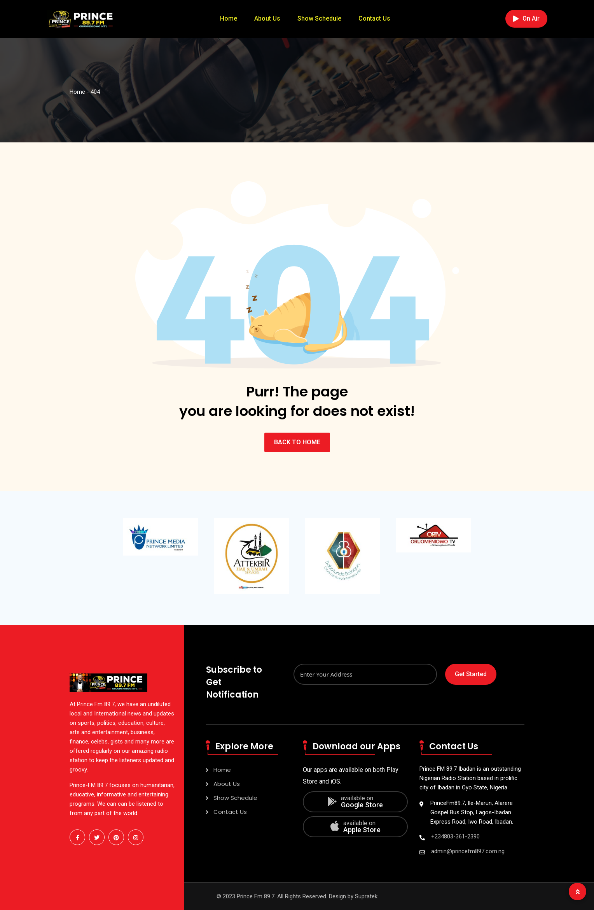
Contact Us (374, 18)
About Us (267, 18)
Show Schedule (319, 18)
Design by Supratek (353, 896)
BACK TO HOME (297, 442)
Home (228, 18)
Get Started (471, 674)
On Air (526, 18)
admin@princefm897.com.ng (468, 851)
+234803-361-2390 (455, 836)
